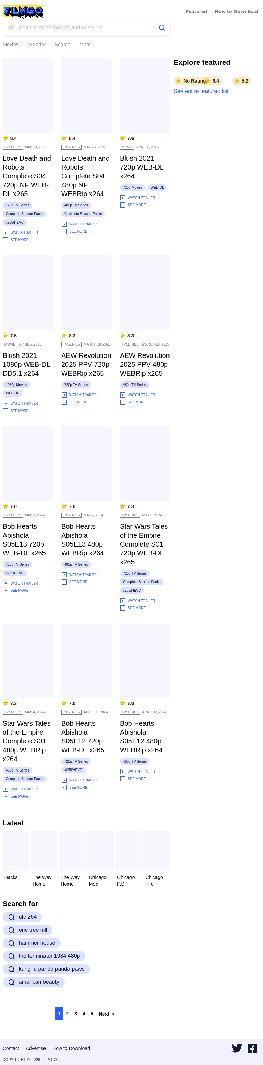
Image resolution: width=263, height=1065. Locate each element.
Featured (196, 12)
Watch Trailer (20, 233)
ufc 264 (22, 917)
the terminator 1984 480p (44, 956)
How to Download (236, 12)
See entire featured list (201, 91)
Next (107, 1014)
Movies (10, 44)
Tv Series (36, 44)
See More (16, 240)
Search (63, 44)
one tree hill (27, 930)
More (85, 44)
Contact (11, 1048)
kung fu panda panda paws (46, 969)
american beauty (33, 982)
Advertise (36, 1048)
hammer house (31, 943)
